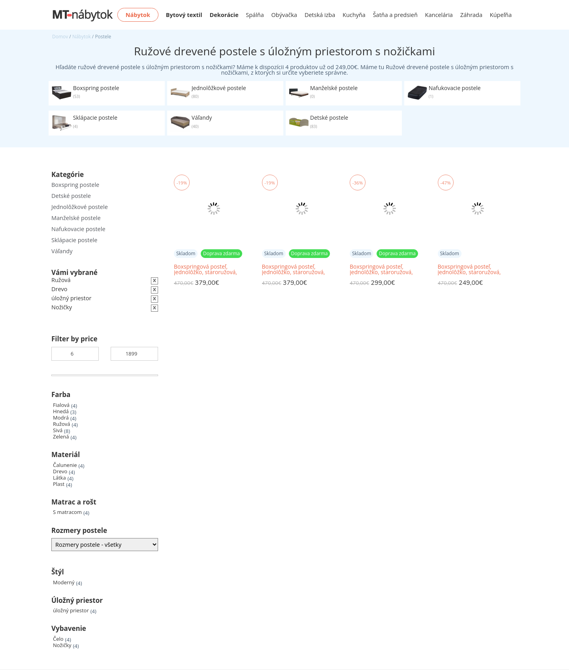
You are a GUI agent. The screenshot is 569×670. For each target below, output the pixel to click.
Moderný (64, 582)
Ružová (61, 424)
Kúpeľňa (501, 15)
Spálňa (255, 15)
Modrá (61, 417)
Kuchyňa (354, 15)
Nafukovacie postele (78, 229)
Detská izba (320, 15)
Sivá (57, 430)
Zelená (61, 436)
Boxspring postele (75, 184)
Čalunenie (65, 465)
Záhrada (471, 15)
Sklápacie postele (74, 240)
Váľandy (61, 251)
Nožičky (62, 645)
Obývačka (284, 15)
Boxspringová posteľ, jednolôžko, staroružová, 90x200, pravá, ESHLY (205, 269)
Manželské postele (76, 218)
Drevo (60, 471)
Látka (59, 477)
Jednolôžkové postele (79, 207)
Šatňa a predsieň (395, 15)
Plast (58, 484)
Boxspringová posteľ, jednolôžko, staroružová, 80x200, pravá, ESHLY (381, 269)
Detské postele (71, 195)
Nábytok (81, 36)
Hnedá (61, 411)
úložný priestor (71, 610)
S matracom (67, 512)
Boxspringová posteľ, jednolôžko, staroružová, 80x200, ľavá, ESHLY (469, 269)
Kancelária (439, 15)
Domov (60, 36)
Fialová (61, 405)
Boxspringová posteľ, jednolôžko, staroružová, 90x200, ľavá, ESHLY (293, 269)
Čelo (58, 639)
